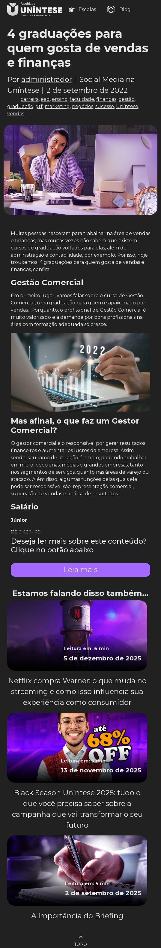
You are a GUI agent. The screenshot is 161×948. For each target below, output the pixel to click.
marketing (57, 106)
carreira (30, 99)
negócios (82, 106)
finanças (106, 99)
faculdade (82, 99)
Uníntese (127, 106)
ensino (59, 99)
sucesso (104, 106)
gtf (39, 106)
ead (45, 99)
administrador (46, 79)
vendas (15, 113)
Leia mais (81, 569)
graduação (20, 106)
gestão (126, 99)
